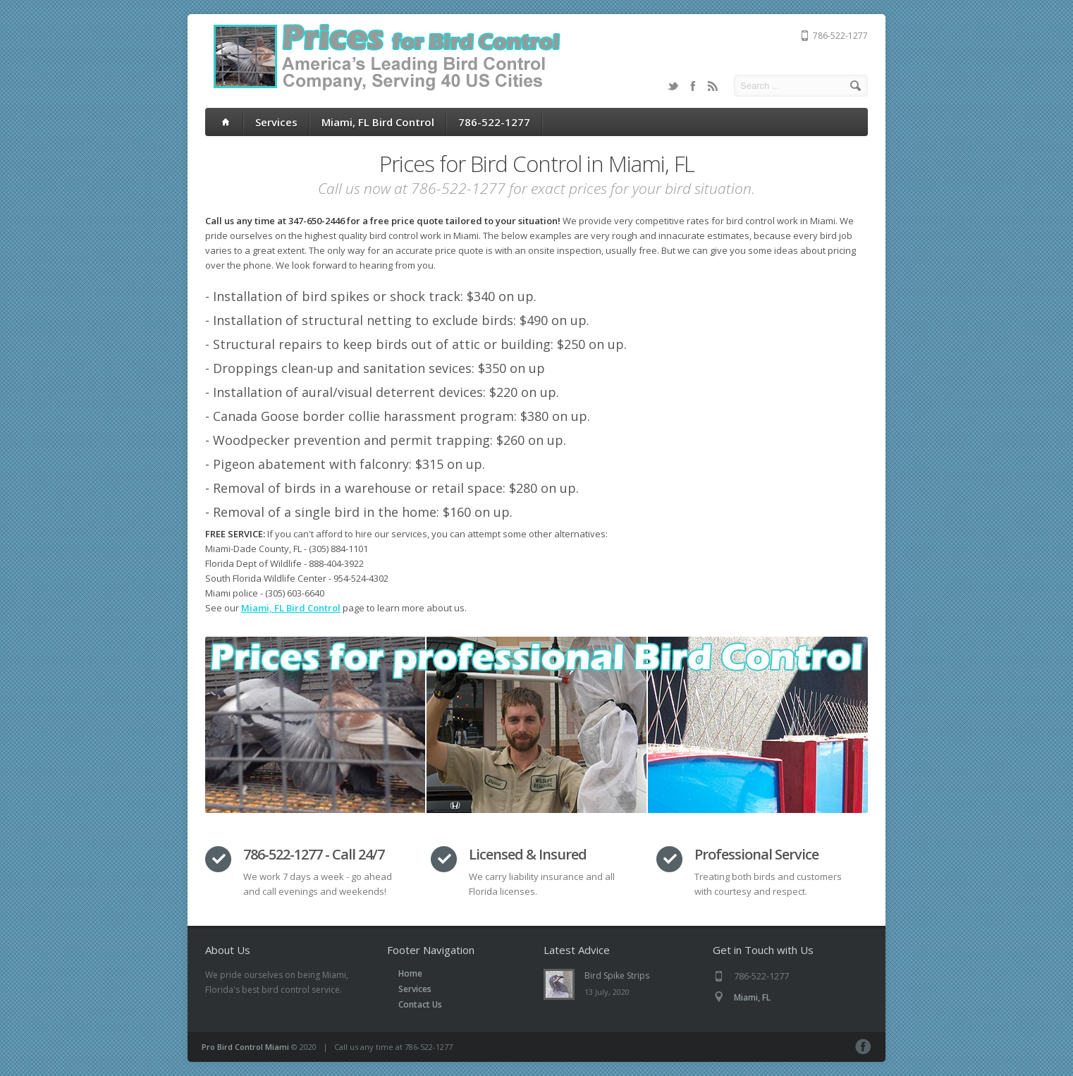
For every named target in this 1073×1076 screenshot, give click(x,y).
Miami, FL (752, 997)
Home (410, 973)
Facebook (693, 86)
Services (276, 122)
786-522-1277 (494, 122)
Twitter (673, 86)
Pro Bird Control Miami (245, 1046)
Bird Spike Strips (616, 976)
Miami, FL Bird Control (377, 122)
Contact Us (420, 1004)
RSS (712, 86)
